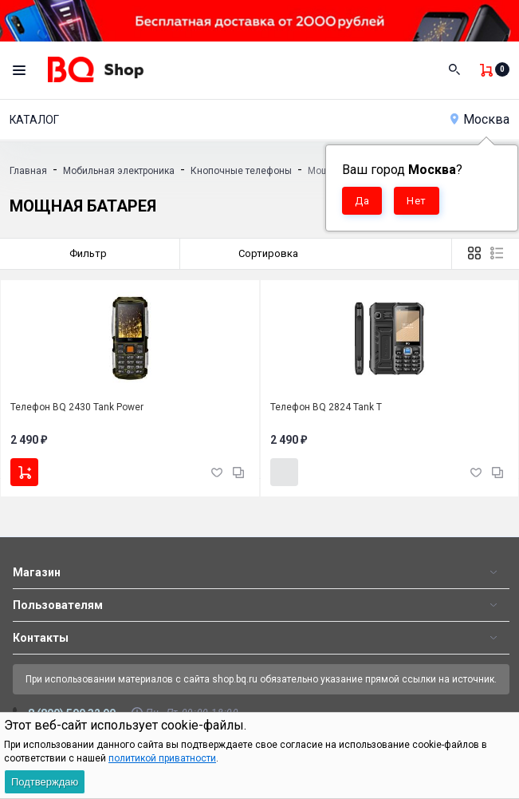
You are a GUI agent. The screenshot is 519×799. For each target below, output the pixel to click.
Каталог (34, 119)
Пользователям (58, 605)
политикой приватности (162, 758)
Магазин (37, 572)
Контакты (41, 637)
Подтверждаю (44, 782)
